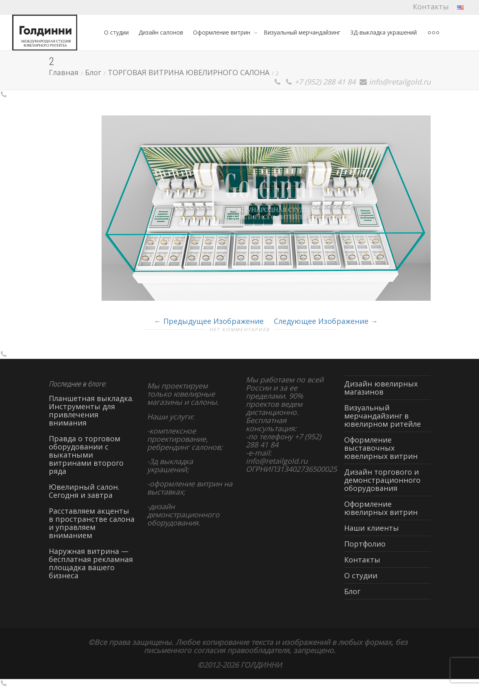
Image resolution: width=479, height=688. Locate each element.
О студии (116, 32)
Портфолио (365, 544)
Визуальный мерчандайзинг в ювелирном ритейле (382, 416)
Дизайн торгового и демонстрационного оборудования (382, 480)
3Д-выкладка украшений (383, 32)
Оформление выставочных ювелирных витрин (381, 448)
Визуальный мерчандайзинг (302, 32)
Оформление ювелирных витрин (381, 508)
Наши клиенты (371, 528)
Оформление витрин (222, 32)
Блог (352, 591)
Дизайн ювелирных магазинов (381, 388)
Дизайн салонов (161, 32)
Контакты (431, 6)
